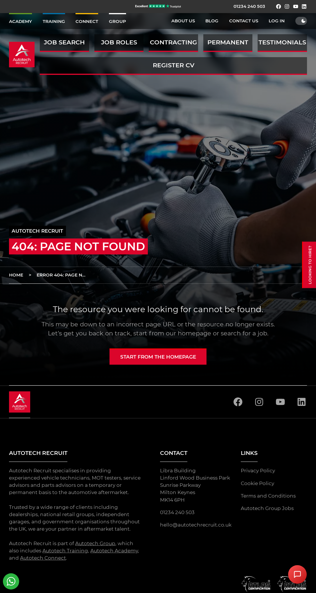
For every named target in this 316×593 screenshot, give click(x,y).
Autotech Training (65, 551)
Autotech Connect (43, 558)
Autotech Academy (114, 551)
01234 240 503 (249, 6)
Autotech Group (95, 543)
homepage (194, 333)
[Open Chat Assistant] (297, 574)
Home (16, 275)
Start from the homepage (158, 357)
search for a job (244, 333)
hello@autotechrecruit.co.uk (195, 525)
